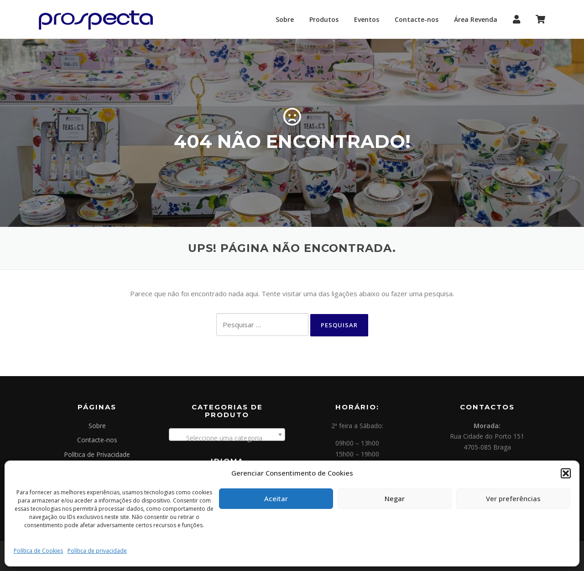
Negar (395, 498)
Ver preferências (513, 498)
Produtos (324, 19)
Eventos (366, 19)
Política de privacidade (97, 551)
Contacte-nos (416, 19)
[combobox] (227, 434)
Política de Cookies (38, 551)
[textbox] (227, 438)
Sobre (285, 19)
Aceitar (276, 498)
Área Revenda (475, 19)
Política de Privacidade (97, 454)
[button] (565, 473)
